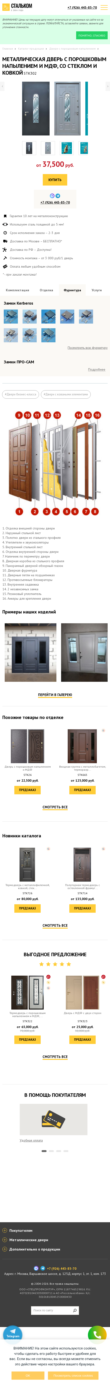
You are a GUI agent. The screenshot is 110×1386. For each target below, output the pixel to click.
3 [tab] (58, 1269)
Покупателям (20, 1289)
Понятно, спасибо (92, 35)
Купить (55, 180)
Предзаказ (27, 908)
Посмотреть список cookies (73, 1375)
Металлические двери (28, 1298)
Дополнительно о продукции (34, 1308)
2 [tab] (51, 1269)
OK (28, 1375)
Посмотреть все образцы (89, 386)
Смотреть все (55, 925)
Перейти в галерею (55, 812)
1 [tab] (44, 1269)
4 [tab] (65, 1269)
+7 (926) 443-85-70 (82, 7)
